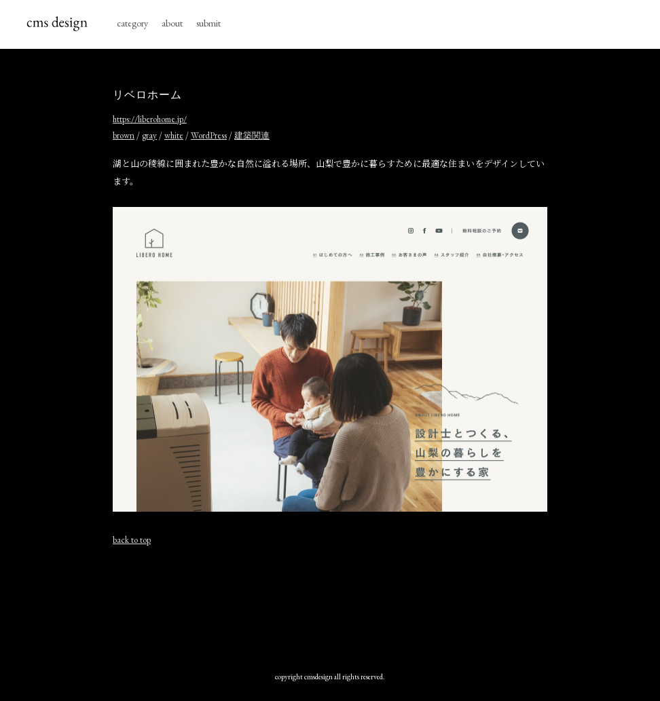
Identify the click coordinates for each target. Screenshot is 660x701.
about (172, 23)
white (173, 135)
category (132, 23)
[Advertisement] (360, 605)
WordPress (209, 135)
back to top (132, 540)
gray (149, 135)
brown (123, 135)
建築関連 (252, 135)
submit (208, 23)
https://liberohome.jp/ (150, 119)
